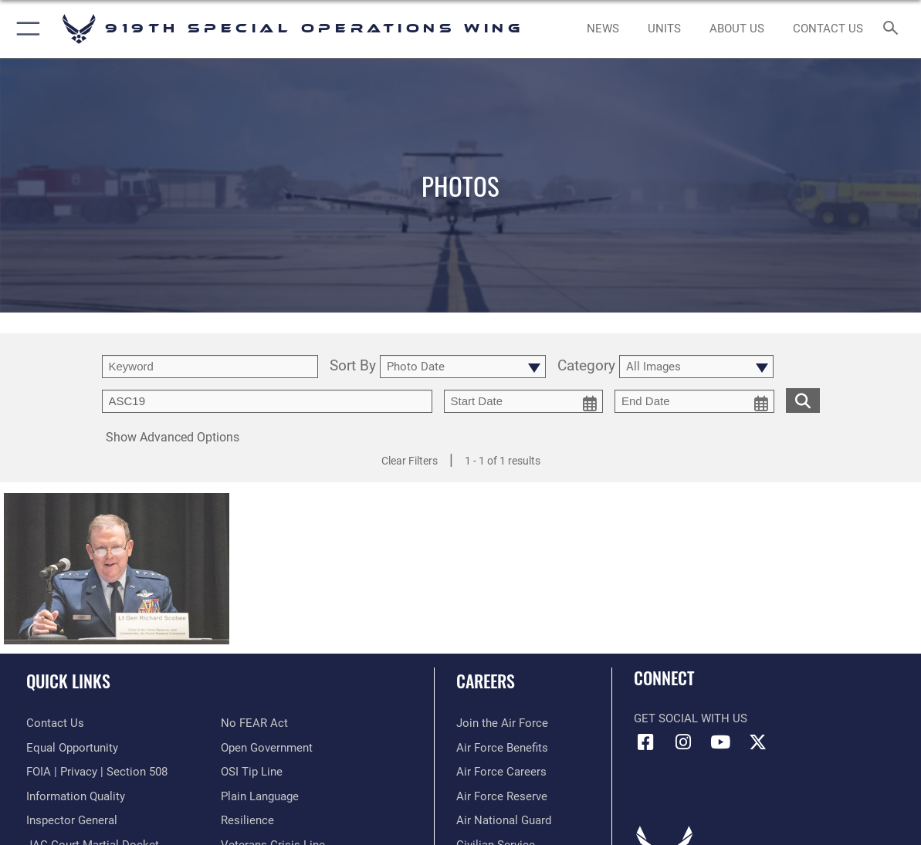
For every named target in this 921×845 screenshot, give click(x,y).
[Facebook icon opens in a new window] (645, 742)
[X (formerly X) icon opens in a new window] (758, 742)
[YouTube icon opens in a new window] (720, 742)
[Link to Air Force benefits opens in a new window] (502, 748)
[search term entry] (210, 366)
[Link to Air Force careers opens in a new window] (501, 772)
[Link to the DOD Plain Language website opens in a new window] (260, 796)
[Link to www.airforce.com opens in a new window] (502, 723)
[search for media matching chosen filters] (803, 399)
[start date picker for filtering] (524, 401)
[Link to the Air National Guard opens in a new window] (503, 820)
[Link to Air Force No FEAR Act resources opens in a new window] (254, 723)
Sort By (353, 366)
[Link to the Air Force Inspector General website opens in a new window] (71, 820)
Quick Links (68, 680)
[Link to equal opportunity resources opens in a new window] (72, 748)
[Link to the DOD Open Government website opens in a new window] (267, 748)
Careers (485, 680)
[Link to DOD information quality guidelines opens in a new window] (75, 796)
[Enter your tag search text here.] (267, 401)
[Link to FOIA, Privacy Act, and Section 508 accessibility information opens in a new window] (97, 772)
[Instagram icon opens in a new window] (683, 742)
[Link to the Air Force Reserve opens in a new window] (501, 796)
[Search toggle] (893, 29)
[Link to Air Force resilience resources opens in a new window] (247, 820)
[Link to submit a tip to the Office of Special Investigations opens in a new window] (252, 772)
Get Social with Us (690, 718)
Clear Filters (409, 461)
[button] (25, 29)
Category (586, 366)
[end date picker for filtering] (694, 401)
